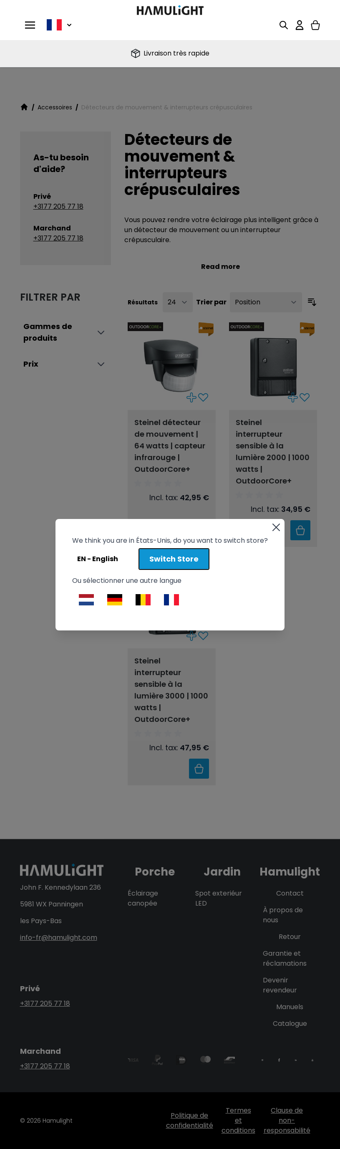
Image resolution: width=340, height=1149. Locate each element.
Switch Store (174, 559)
